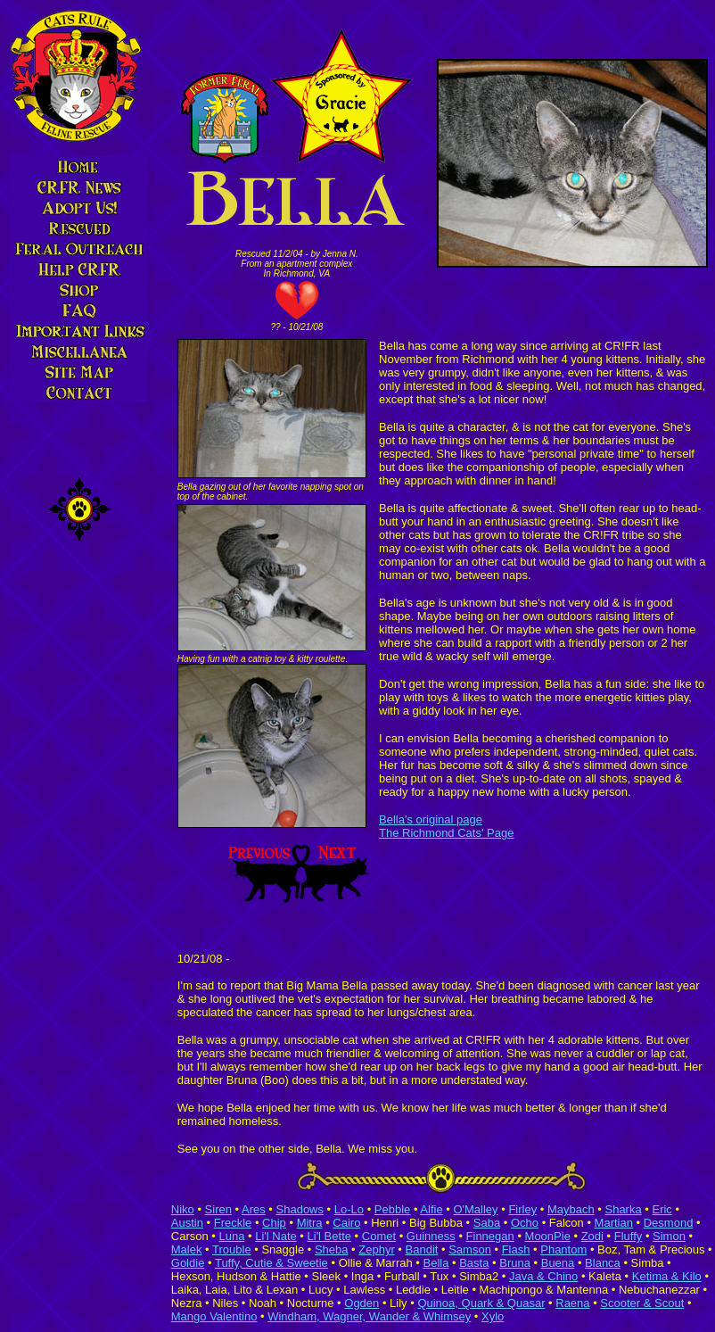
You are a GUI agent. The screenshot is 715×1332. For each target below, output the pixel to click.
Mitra (310, 1222)
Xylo (492, 1316)
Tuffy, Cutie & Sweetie (271, 1263)
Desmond (669, 1222)
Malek (186, 1249)
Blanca (602, 1263)
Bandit (422, 1249)
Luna (231, 1236)
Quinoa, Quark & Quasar (481, 1303)
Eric (661, 1209)
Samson (469, 1249)
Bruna (514, 1263)
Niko (182, 1209)
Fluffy (628, 1236)
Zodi (592, 1236)
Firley (522, 1209)
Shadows (300, 1209)
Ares (254, 1209)
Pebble (392, 1209)
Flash (516, 1249)
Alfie (431, 1209)
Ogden (361, 1303)
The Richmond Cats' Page (446, 833)
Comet (379, 1236)
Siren (218, 1209)
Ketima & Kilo (667, 1276)
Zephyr (376, 1249)
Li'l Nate (276, 1236)
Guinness (431, 1236)
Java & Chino (543, 1276)
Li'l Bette (329, 1236)
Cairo (346, 1222)
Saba (486, 1222)
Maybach (571, 1209)
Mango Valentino (214, 1316)
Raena (572, 1303)
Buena (558, 1263)
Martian (614, 1222)
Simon (669, 1236)
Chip (274, 1222)
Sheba (332, 1249)
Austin (187, 1222)
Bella (436, 1263)
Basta (474, 1263)
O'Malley (475, 1209)
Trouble (231, 1249)
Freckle (233, 1222)
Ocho (524, 1222)
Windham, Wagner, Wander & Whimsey (369, 1316)
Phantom (563, 1249)
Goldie (188, 1263)
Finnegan (490, 1236)
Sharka (622, 1209)
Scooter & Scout (642, 1303)
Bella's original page (430, 819)
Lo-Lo (349, 1209)
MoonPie (548, 1236)
